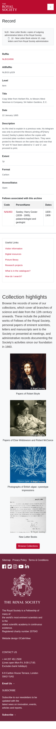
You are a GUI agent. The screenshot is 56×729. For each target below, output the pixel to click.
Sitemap (6, 560)
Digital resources (13, 254)
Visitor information (13, 248)
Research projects (14, 265)
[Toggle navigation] (50, 7)
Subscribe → (9, 715)
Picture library (11, 259)
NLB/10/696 (8, 59)
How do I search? (13, 276)
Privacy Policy (19, 560)
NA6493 (8, 212)
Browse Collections (28, 546)
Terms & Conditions (39, 560)
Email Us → (8, 683)
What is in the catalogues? (18, 271)
